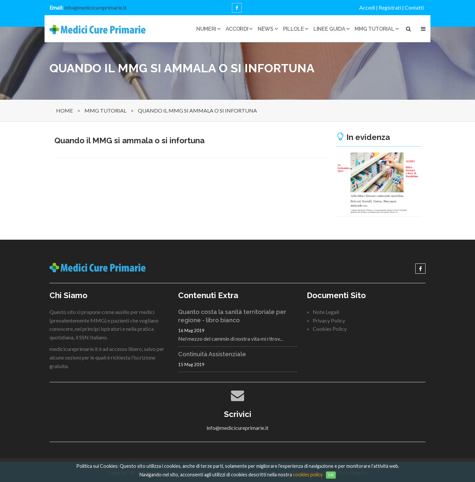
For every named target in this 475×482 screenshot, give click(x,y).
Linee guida (329, 29)
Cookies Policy (330, 329)
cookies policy (308, 474)
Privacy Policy (329, 320)
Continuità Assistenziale (212, 354)
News (265, 29)
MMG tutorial (374, 29)
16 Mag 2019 (191, 330)
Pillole (293, 29)
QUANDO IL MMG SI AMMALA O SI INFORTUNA (197, 110)
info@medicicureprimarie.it (95, 7)
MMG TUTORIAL (105, 110)
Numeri (206, 29)
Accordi (237, 29)
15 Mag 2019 (191, 364)
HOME (64, 110)
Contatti (414, 7)
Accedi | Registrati (380, 7)
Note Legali (326, 312)
